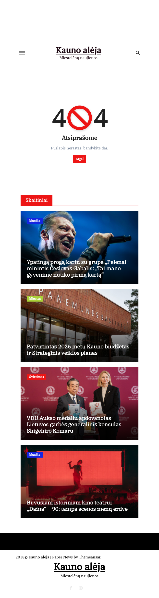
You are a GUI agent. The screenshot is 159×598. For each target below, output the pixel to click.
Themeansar (89, 557)
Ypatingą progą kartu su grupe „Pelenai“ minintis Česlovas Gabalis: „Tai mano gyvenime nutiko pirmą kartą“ (78, 268)
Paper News (62, 557)
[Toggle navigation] (22, 52)
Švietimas (36, 376)
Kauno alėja (78, 50)
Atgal (80, 159)
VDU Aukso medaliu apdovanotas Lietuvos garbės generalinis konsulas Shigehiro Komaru (74, 424)
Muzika (34, 220)
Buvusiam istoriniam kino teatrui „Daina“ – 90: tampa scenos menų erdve (77, 505)
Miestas (35, 298)
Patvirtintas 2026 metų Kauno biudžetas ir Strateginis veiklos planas (78, 349)
